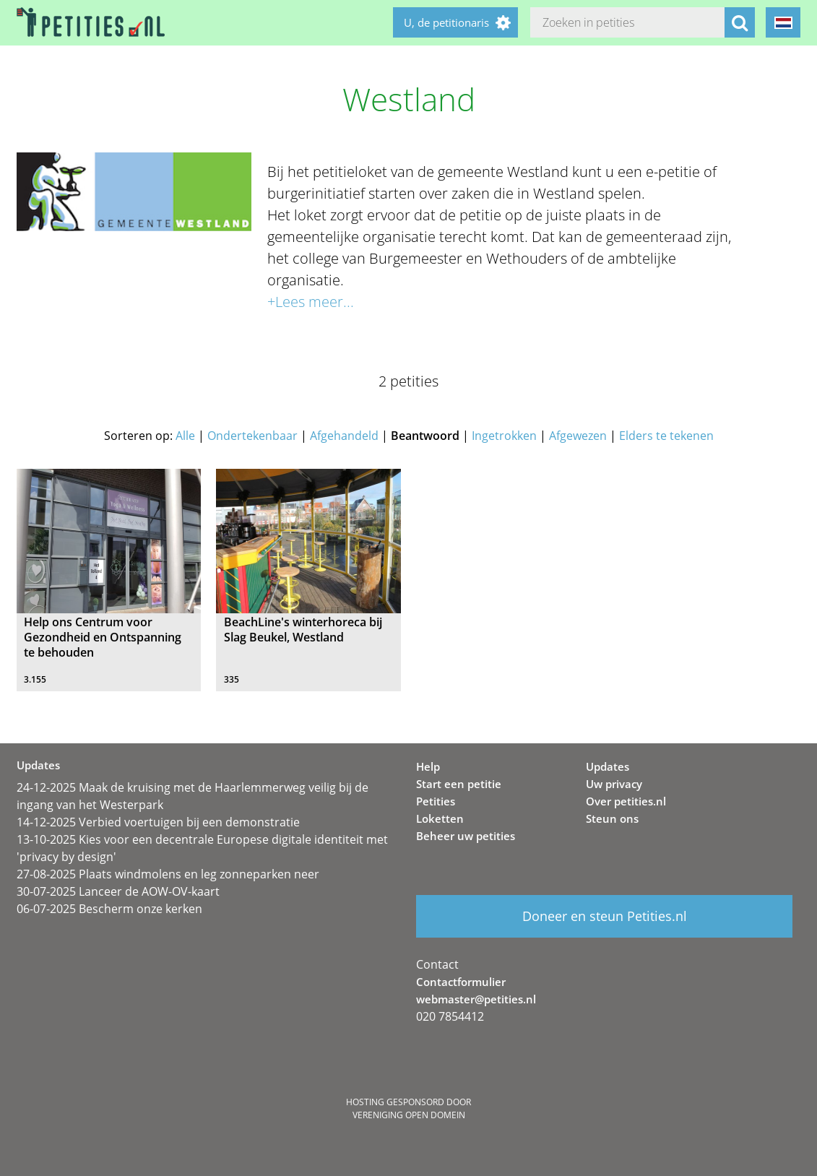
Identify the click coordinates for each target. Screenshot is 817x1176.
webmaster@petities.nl (476, 999)
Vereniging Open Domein (409, 1115)
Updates (607, 766)
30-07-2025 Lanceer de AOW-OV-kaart (118, 891)
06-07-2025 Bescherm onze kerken (109, 909)
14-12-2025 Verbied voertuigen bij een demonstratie (158, 822)
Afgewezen (578, 436)
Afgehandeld (344, 436)
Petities (435, 801)
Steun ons (612, 818)
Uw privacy (614, 784)
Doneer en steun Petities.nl (604, 916)
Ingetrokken (504, 436)
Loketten (440, 818)
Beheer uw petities (465, 836)
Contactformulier (461, 981)
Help (428, 766)
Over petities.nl (626, 801)
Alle (185, 436)
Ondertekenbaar (252, 436)
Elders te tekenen (666, 436)
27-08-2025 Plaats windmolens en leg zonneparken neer (168, 874)
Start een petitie (458, 784)
